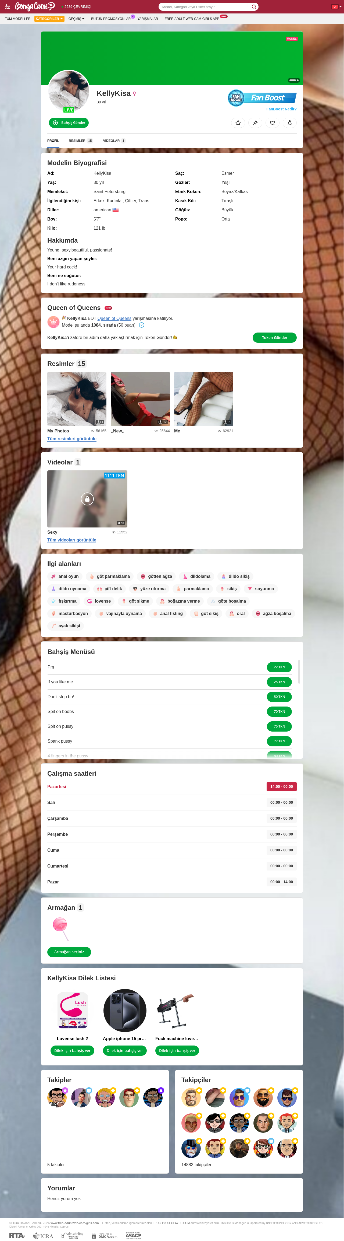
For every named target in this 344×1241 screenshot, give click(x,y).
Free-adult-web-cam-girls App (193, 18)
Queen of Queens (114, 318)
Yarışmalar (148, 19)
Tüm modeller (17, 19)
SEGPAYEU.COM (178, 1223)
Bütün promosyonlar (112, 18)
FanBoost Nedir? (281, 109)
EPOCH (158, 1223)
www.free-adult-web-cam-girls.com (75, 1223)
